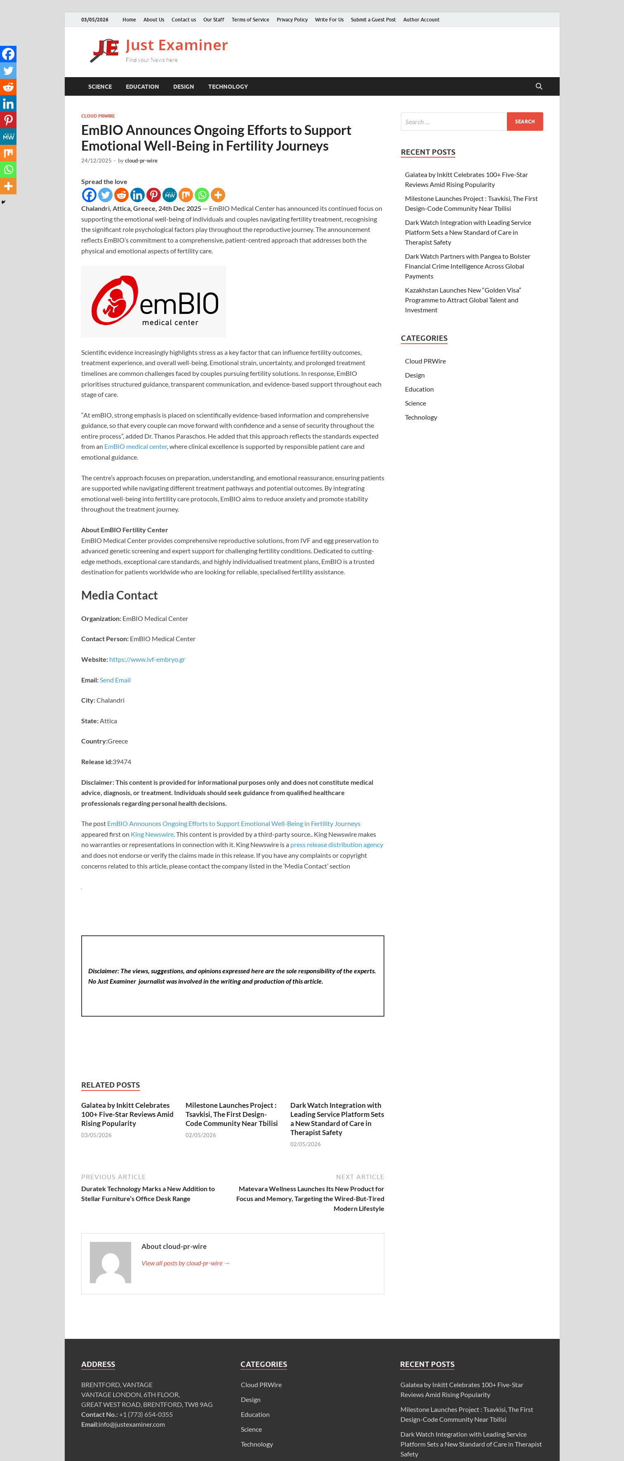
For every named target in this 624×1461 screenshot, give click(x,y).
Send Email (115, 680)
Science (100, 86)
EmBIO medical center (135, 446)
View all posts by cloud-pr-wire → (185, 1263)
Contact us (184, 20)
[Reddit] (121, 195)
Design (183, 86)
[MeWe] (169, 195)
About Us (154, 20)
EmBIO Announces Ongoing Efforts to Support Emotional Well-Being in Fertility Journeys (233, 823)
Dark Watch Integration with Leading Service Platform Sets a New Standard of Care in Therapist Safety (337, 1119)
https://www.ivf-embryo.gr (147, 659)
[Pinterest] (153, 195)
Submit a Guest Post (373, 20)
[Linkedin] (137, 195)
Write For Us (329, 20)
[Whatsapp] (202, 195)
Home (129, 20)
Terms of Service (250, 20)
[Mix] (186, 195)
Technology (228, 86)
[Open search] (539, 86)
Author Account (421, 20)
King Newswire (152, 834)
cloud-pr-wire (141, 160)
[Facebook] (89, 195)
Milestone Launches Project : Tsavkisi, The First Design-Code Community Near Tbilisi (232, 1114)
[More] (218, 195)
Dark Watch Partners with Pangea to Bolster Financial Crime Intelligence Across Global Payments (467, 266)
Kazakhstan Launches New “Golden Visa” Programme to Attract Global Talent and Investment (463, 300)
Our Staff (213, 20)
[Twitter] (105, 195)
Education (142, 86)
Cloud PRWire (98, 116)
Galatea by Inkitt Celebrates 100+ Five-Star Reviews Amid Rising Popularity (127, 1114)
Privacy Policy (292, 20)
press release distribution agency (336, 844)
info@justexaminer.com (132, 1424)
